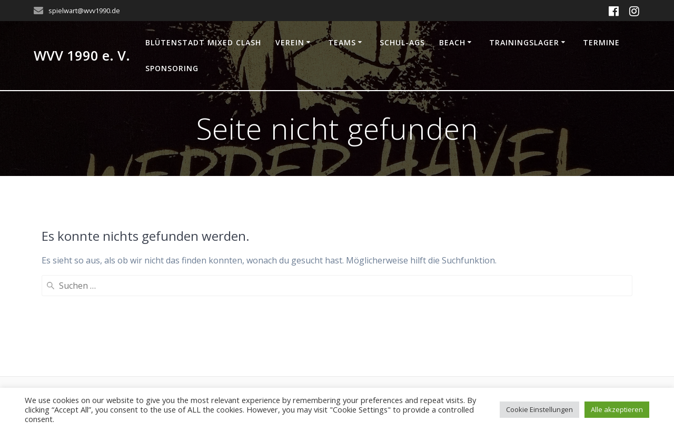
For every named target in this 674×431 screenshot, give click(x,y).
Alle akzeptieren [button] (617, 409)
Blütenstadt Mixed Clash (203, 42)
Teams (342, 42)
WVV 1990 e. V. (82, 56)
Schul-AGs (402, 42)
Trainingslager (524, 42)
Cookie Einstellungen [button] (539, 409)
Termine (601, 42)
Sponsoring (172, 68)
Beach (452, 42)
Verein (289, 42)
